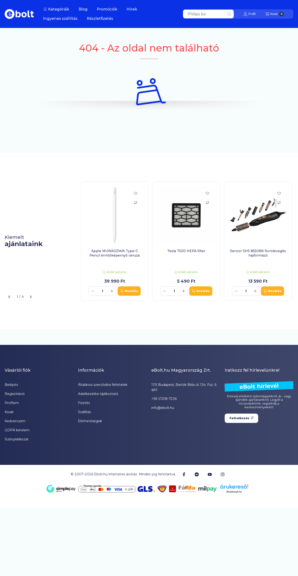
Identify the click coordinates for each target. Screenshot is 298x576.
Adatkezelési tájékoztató (98, 394)
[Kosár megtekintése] (274, 14)
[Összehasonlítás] (135, 202)
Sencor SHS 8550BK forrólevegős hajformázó (258, 253)
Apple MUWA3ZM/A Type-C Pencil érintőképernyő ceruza (114, 253)
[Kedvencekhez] (135, 193)
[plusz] (112, 291)
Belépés (11, 385)
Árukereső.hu (234, 491)
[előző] (9, 297)
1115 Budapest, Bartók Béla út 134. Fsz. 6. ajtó (184, 387)
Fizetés (84, 403)
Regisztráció (15, 394)
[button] (56, 9)
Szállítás (84, 412)
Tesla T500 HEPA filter (186, 251)
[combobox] (208, 14)
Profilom (12, 403)
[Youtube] (209, 474)
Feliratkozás (241, 418)
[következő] (30, 297)
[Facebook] (184, 474)
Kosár (9, 412)
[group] (187, 241)
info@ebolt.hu (162, 408)
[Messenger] (196, 474)
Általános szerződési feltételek (102, 385)
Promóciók (107, 9)
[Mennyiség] (102, 291)
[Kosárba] (129, 291)
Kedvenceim (15, 421)
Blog (83, 9)
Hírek (132, 9)
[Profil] (249, 14)
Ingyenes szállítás (60, 18)
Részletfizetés (100, 18)
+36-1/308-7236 (164, 399)
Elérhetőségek (90, 421)
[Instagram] (222, 474)
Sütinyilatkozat (17, 439)
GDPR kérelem (17, 430)
